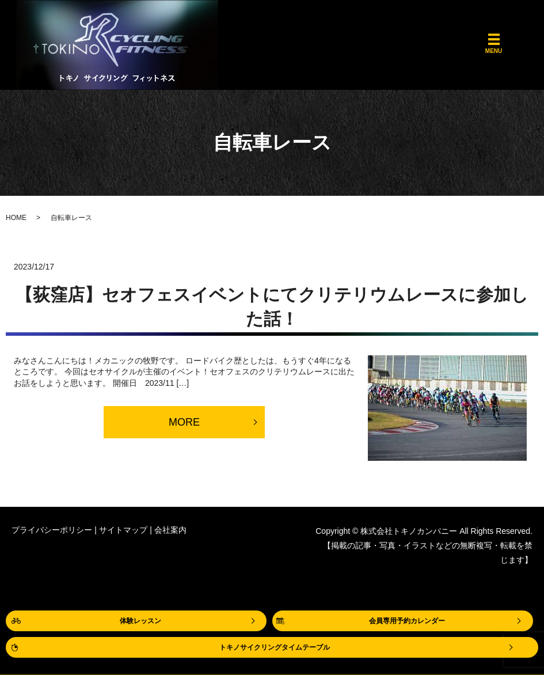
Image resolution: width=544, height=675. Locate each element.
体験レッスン (140, 621)
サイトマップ (123, 529)
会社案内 (170, 529)
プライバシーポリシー (52, 529)
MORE (184, 422)
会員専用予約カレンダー (407, 621)
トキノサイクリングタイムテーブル (274, 647)
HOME (16, 218)
